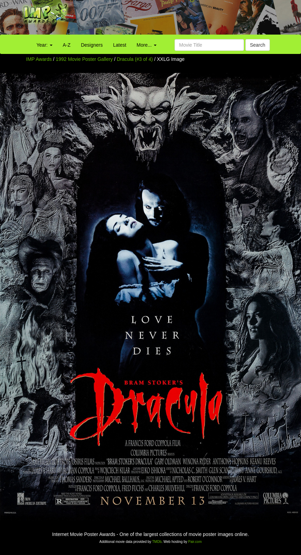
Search (257, 45)
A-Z (67, 45)
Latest (119, 45)
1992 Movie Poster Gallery (84, 59)
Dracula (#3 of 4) (135, 59)
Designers (92, 45)
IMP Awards (39, 59)
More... (146, 45)
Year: (45, 45)
